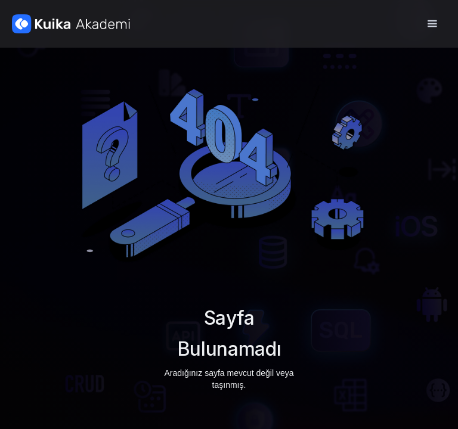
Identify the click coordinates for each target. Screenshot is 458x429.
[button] (431, 24)
